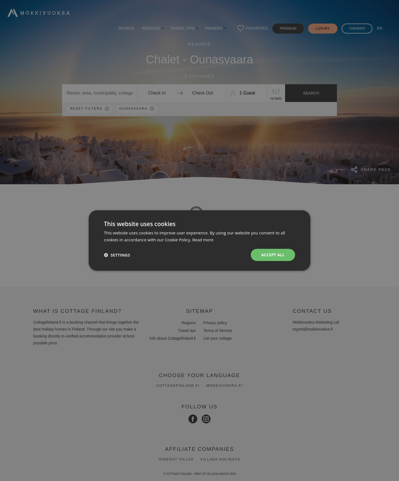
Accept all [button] (273, 254)
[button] (117, 254)
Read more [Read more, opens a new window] (203, 239)
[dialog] (199, 240)
